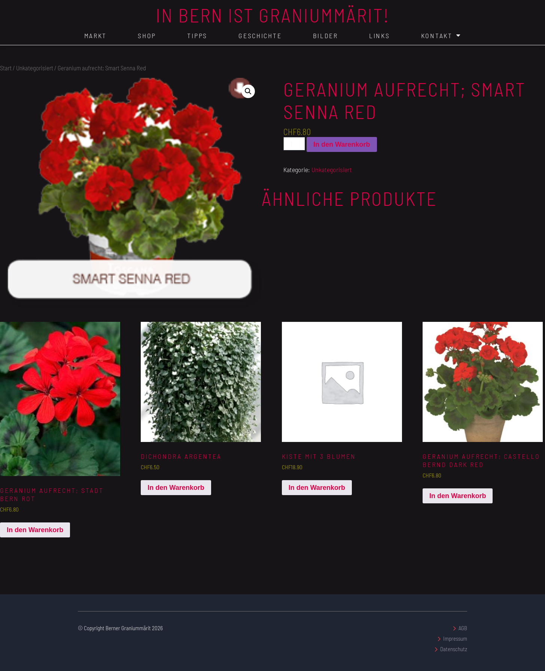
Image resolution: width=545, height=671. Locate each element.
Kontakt (441, 35)
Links (379, 35)
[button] (248, 91)
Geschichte (259, 35)
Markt (95, 35)
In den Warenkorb (341, 144)
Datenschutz (453, 649)
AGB (463, 628)
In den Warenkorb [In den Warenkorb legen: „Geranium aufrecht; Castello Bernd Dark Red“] (457, 496)
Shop (147, 35)
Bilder (325, 35)
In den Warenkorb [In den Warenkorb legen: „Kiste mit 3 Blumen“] (317, 487)
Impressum (455, 638)
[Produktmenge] (294, 143)
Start (6, 67)
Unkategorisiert (34, 67)
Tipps (197, 35)
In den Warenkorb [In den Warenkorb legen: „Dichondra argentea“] (175, 487)
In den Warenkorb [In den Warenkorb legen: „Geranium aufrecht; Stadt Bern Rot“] (35, 530)
